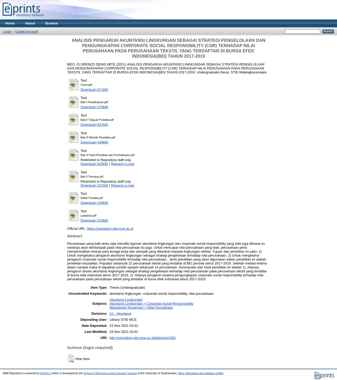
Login (7, 31)
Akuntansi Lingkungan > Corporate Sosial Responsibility (151, 304)
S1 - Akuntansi (120, 314)
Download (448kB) (94, 142)
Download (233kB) (94, 220)
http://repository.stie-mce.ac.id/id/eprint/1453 (143, 338)
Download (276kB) (94, 107)
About (30, 23)
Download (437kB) (94, 125)
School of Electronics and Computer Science (110, 373)
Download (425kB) (94, 164)
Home (10, 23)
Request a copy (123, 164)
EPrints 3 (45, 373)
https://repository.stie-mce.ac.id (110, 229)
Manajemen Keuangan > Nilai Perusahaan (141, 307)
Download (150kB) (94, 203)
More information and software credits (200, 373)
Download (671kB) (94, 90)
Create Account (26, 31)
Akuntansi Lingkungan (126, 300)
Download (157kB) (94, 185)
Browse (52, 23)
